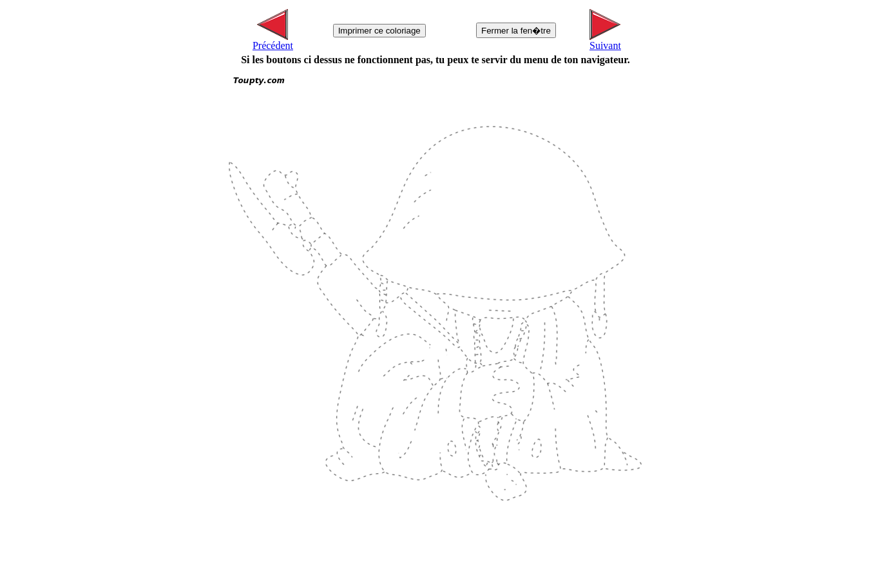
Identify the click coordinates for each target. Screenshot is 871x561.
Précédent (273, 41)
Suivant (605, 41)
